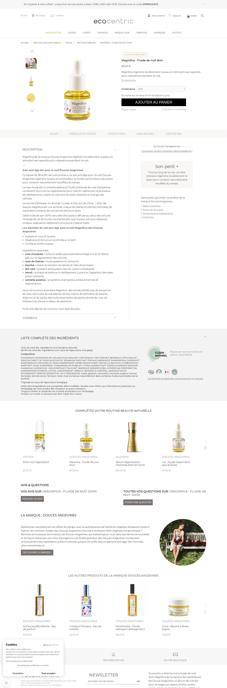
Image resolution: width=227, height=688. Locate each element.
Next (32, 111)
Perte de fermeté (153, 210)
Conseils (30, 317)
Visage (72, 32)
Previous (32, 51)
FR (22, 15)
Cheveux (102, 32)
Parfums (141, 32)
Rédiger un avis (32, 499)
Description (32, 149)
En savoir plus (128, 80)
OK (138, 681)
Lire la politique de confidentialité (19, 661)
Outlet (176, 32)
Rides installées (151, 206)
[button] (6, 683)
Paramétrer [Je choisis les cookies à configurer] (18, 673)
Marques (159, 32)
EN (26, 15)
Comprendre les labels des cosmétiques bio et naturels (175, 378)
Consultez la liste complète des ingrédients (166, 151)
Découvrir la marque (37, 552)
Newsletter (99, 675)
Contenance (128, 89)
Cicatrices (148, 217)
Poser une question (138, 502)
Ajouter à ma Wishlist (175, 109)
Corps (86, 32)
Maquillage (122, 32)
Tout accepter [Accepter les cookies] (48, 673)
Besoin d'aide (128, 109)
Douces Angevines (135, 54)
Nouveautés (53, 32)
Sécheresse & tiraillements (158, 213)
